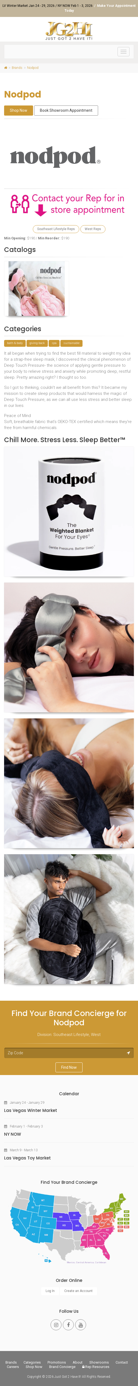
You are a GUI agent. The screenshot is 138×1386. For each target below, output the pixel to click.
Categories (32, 1362)
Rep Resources (95, 1367)
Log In (50, 1291)
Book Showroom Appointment (66, 110)
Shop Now (18, 110)
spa (54, 343)
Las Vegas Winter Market (30, 1110)
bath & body (15, 343)
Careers (13, 1367)
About (78, 1362)
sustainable (71, 343)
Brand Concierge (62, 1367)
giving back (37, 343)
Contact (122, 1362)
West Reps (93, 229)
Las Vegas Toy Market (27, 1158)
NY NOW (12, 1134)
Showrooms (99, 1362)
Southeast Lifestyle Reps (56, 229)
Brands (11, 1362)
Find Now (69, 1067)
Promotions (57, 1362)
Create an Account (78, 1291)
